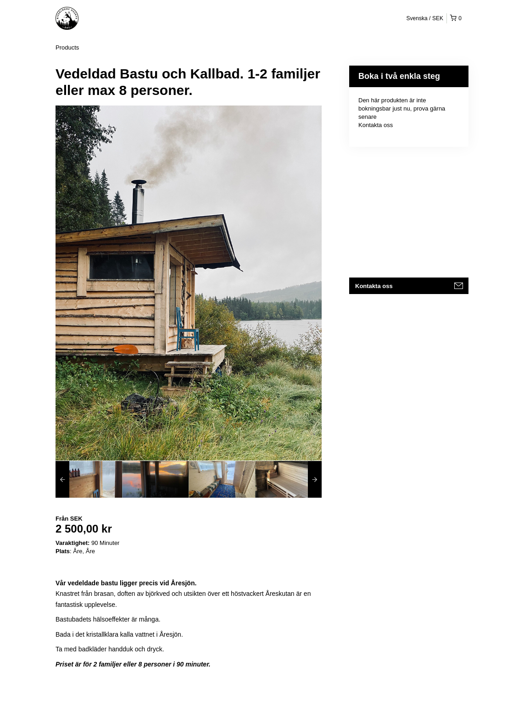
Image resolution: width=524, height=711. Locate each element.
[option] (89, 479)
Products (67, 47)
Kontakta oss (375, 125)
